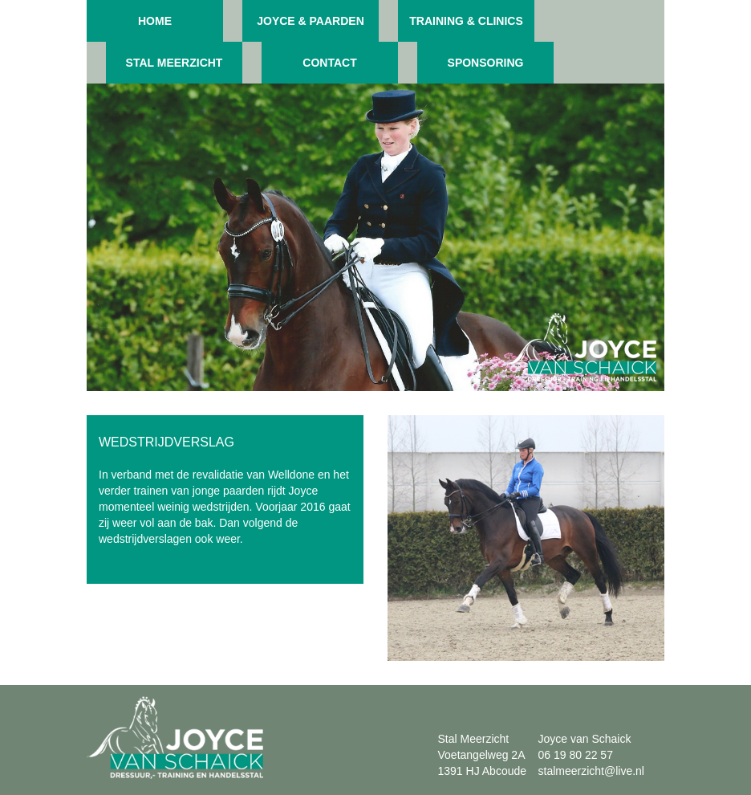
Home (155, 20)
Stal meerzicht (174, 62)
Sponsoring (486, 62)
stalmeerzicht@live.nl (591, 770)
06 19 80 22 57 (575, 754)
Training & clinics (466, 20)
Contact (329, 62)
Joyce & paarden (310, 20)
